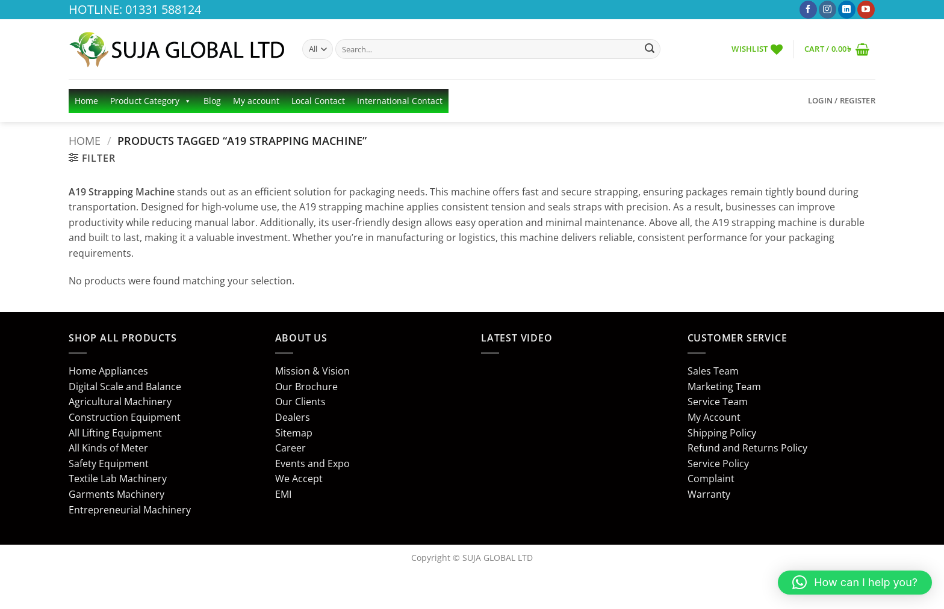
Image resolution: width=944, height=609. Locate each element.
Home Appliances (108, 371)
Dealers (292, 417)
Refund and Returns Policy (747, 447)
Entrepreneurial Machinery (130, 509)
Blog (212, 100)
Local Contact (318, 100)
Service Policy (718, 463)
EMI (283, 494)
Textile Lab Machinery (118, 478)
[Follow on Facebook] (808, 10)
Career (290, 447)
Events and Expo (312, 463)
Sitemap (293, 432)
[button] (836, 49)
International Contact (399, 100)
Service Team (718, 401)
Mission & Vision (312, 371)
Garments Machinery (116, 494)
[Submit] (649, 49)
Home (86, 100)
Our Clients (300, 401)
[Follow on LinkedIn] (847, 10)
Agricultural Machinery (120, 401)
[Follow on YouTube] (866, 10)
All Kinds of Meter (108, 447)
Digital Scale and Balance (125, 386)
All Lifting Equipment (115, 432)
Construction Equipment (125, 417)
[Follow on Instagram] (827, 10)
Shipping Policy (722, 432)
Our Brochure (306, 386)
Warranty (709, 494)
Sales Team (713, 371)
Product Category (150, 101)
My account (256, 100)
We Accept (299, 478)
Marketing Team (724, 386)
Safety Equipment (109, 463)
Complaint (711, 478)
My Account (714, 417)
